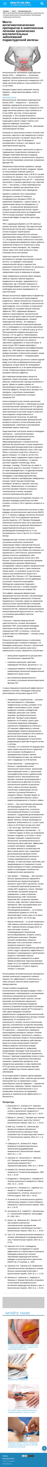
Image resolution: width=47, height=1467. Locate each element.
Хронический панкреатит (23, 1367)
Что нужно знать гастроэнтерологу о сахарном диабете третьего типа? (23, 1398)
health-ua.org (22, 3)
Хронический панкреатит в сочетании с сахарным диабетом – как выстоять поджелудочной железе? (23, 1334)
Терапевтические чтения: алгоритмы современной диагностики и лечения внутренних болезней (23, 1432)
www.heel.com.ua (9, 97)
